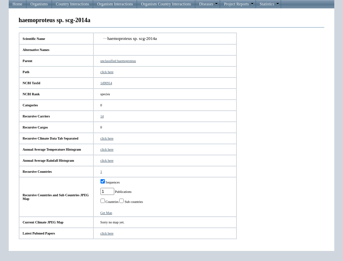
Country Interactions (72, 4)
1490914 (106, 83)
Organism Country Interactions (166, 4)
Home (17, 4)
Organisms (39, 4)
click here (107, 72)
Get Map (106, 213)
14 (102, 116)
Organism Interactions (115, 4)
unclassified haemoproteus (118, 61)
